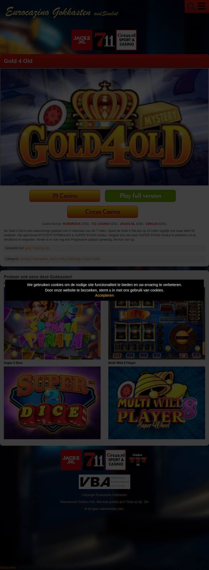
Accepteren (104, 295)
